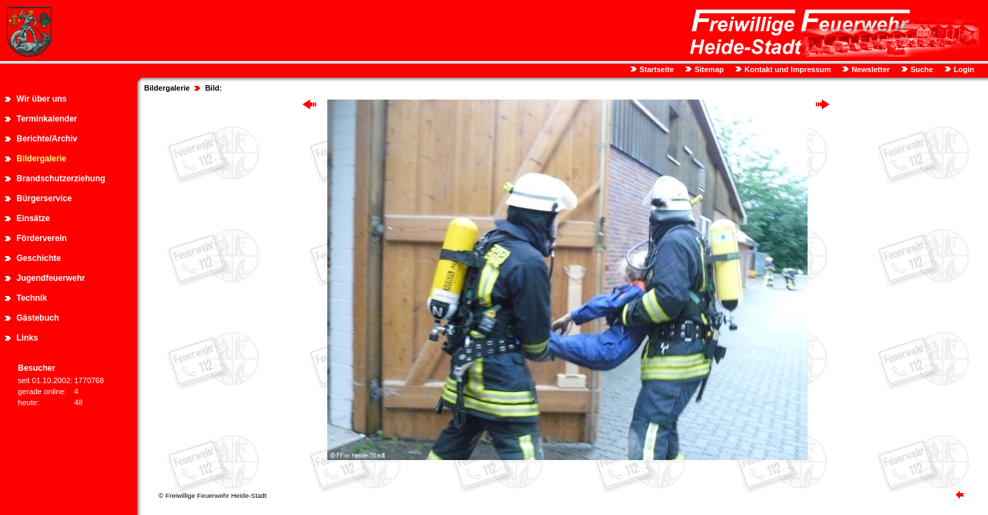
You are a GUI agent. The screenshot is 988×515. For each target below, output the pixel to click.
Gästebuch (37, 318)
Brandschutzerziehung (60, 178)
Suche (920, 69)
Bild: (213, 88)
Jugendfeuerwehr (50, 278)
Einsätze (33, 218)
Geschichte (38, 258)
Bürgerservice (44, 198)
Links (27, 338)
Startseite (655, 69)
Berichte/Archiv (47, 139)
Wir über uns (41, 99)
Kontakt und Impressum (786, 69)
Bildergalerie (41, 158)
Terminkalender (46, 119)
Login (963, 69)
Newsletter (869, 69)
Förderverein (41, 238)
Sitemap (708, 69)
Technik (31, 298)
